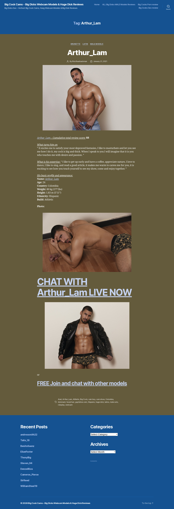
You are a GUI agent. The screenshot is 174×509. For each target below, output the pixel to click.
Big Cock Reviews (92, 460)
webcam (68, 404)
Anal (60, 399)
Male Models (96, 44)
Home (97, 4)
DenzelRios (26, 468)
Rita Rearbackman (79, 61)
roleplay (61, 404)
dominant (62, 402)
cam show (100, 399)
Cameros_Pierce (29, 474)
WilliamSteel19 (28, 485)
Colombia (109, 399)
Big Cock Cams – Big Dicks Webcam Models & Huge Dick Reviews (59, 503)
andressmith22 (28, 434)
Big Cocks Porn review (148, 4)
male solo (114, 402)
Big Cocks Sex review (148, 8)
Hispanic (91, 402)
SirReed (24, 480)
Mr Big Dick (96, 460)
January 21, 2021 (100, 61)
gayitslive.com (81, 402)
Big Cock (84, 399)
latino (107, 402)
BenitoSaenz (27, 445)
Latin (85, 44)
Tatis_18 (25, 439)
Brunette (75, 44)
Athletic (76, 399)
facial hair (70, 402)
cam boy (92, 399)
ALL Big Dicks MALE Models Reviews (118, 4)
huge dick (100, 402)
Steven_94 (26, 462)
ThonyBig (25, 457)
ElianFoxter (26, 451)
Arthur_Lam (87, 52)
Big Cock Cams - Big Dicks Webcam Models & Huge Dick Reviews (43, 4)
